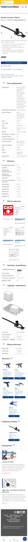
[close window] (26, 2)
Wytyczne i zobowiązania (13, 520)
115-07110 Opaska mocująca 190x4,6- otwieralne (14, 432)
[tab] (14, 83)
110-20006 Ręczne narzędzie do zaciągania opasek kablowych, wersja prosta (20, 388)
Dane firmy (10, 516)
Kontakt (6, 515)
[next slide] (26, 32)
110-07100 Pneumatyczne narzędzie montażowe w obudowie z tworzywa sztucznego (8, 388)
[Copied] (25, 20)
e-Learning (18, 69)
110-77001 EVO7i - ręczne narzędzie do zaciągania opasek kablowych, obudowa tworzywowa (20, 370)
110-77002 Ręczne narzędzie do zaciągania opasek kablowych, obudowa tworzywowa (8, 370)
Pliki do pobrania (6, 69)
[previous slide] (1, 32)
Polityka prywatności (14, 521)
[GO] (23, 7)
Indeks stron (13, 518)
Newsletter (17, 516)
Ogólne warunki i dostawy (16, 515)
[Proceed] (22, 2)
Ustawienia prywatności (15, 528)
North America (7, 2)
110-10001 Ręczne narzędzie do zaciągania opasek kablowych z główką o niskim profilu (14, 407)
